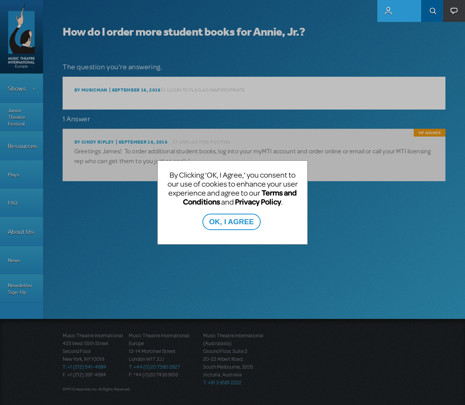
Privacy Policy (258, 201)
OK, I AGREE (231, 222)
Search (432, 11)
